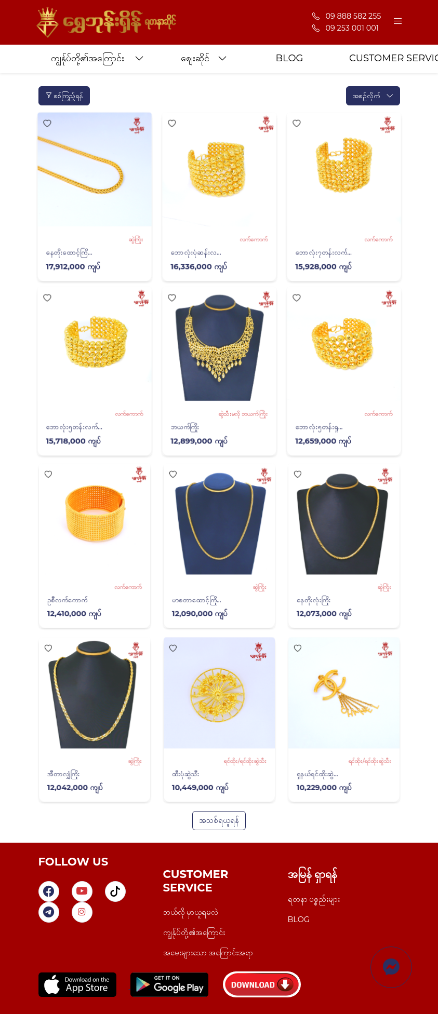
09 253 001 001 (345, 28)
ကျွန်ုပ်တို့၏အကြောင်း (194, 932)
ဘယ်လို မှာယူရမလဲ (191, 912)
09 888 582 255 (346, 16)
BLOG (299, 919)
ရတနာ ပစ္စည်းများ (314, 899)
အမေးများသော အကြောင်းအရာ (208, 952)
